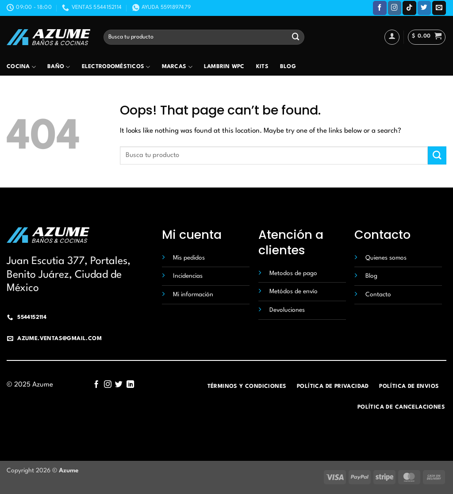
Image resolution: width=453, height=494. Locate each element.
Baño (58, 67)
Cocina (21, 67)
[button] (426, 37)
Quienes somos (386, 258)
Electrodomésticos (116, 67)
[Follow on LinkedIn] (130, 384)
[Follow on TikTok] (409, 8)
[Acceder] (391, 37)
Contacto (378, 294)
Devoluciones (287, 310)
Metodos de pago (293, 273)
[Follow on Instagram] (395, 8)
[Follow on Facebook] (380, 8)
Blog (288, 66)
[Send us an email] (439, 8)
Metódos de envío (293, 291)
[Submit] (295, 37)
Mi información (193, 294)
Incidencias (188, 276)
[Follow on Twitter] (424, 8)
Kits (262, 66)
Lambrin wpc (224, 66)
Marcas (177, 67)
